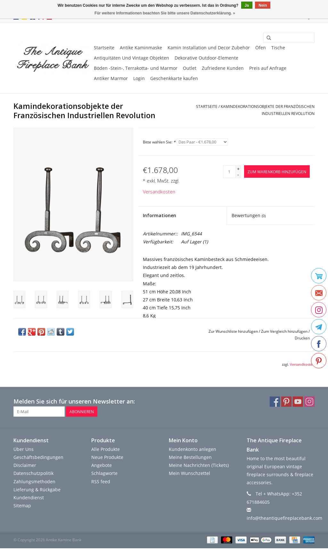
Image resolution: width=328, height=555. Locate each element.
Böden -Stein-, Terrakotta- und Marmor (135, 68)
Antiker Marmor (111, 78)
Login (139, 78)
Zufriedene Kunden (223, 68)
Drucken (302, 338)
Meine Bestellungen (190, 457)
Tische (278, 48)
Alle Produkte (105, 449)
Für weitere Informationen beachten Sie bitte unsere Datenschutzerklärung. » (164, 13)
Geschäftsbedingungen (38, 457)
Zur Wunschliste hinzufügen (233, 331)
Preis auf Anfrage (267, 68)
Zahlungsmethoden (34, 481)
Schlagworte (104, 473)
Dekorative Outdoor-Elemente (206, 58)
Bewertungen (249, 215)
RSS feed (100, 481)
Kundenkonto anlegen (192, 449)
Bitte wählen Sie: (159, 142)
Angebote (101, 465)
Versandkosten (159, 192)
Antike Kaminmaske (141, 48)
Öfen (260, 48)
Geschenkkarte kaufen (174, 78)
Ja (247, 5)
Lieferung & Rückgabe (37, 489)
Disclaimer (24, 465)
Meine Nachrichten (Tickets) (199, 465)
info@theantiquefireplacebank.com (284, 518)
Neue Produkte (107, 457)
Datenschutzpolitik (33, 473)
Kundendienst (28, 497)
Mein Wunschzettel (189, 473)
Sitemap (22, 505)
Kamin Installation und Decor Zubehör (209, 48)
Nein (262, 5)
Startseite (104, 48)
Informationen (159, 215)
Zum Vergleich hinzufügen (284, 331)
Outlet (189, 68)
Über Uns (23, 449)
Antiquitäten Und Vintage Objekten (131, 58)
